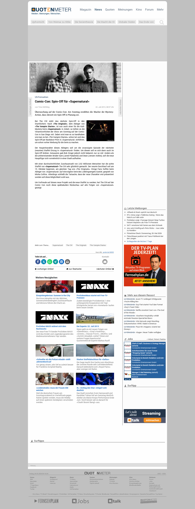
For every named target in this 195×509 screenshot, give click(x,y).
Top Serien (158, 494)
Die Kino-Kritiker (134, 481)
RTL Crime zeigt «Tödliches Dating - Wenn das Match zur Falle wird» (145, 216)
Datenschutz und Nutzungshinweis (154, 486)
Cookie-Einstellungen (156, 489)
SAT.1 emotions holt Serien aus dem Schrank (144, 225)
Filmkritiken (63, 494)
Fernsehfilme (114, 494)
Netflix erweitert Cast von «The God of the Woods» (144, 311)
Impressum (152, 491)
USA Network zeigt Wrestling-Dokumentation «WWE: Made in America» (141, 322)
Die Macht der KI (106, 21)
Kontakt (151, 483)
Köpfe (71, 487)
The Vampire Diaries (98, 245)
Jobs (150, 481)
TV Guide (98, 494)
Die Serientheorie (84, 21)
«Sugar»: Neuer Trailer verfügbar (142, 332)
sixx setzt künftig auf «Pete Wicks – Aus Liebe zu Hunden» (145, 229)
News (98, 9)
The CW (69, 245)
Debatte (111, 479)
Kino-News (132, 479)
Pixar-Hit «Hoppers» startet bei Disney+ (142, 328)
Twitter (32, 489)
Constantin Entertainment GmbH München (144, 345)
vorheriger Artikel (44, 269)
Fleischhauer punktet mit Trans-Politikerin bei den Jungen (145, 237)
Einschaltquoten (89, 494)
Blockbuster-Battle (135, 485)
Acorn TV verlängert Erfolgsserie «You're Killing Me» (142, 300)
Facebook (33, 487)
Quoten (110, 9)
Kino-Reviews (113, 483)
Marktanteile (94, 481)
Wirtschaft (73, 483)
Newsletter (33, 481)
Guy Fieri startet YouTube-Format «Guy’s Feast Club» (143, 305)
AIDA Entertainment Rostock (141, 374)
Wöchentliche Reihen (96, 479)
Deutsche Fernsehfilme (147, 494)
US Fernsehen (72, 494)
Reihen (52, 481)
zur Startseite (74, 269)
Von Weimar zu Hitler (59, 21)
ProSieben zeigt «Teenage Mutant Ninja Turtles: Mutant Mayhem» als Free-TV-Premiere (146, 221)
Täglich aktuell (94, 483)
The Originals (81, 245)
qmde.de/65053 (108, 252)
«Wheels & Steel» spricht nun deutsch (142, 212)
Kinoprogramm (134, 494)
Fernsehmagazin (53, 494)
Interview (53, 483)
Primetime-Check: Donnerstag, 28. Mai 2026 (144, 233)
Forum (149, 9)
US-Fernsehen (74, 489)
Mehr (160, 9)
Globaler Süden (127, 21)
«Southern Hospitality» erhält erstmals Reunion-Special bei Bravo (141, 317)
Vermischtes (73, 481)
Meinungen (125, 9)
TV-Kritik (112, 481)
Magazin (85, 9)
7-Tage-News (34, 485)
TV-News (72, 479)
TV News (80, 494)
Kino (139, 9)
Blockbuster (105, 494)
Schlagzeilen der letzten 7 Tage (139, 241)
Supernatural (58, 245)
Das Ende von (146, 21)
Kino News (36, 494)
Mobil (32, 483)
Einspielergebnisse (135, 483)
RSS (31, 479)
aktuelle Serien (124, 494)
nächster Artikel (105, 269)
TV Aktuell (43, 494)
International (74, 485)
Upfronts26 (38, 21)
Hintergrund (53, 479)
